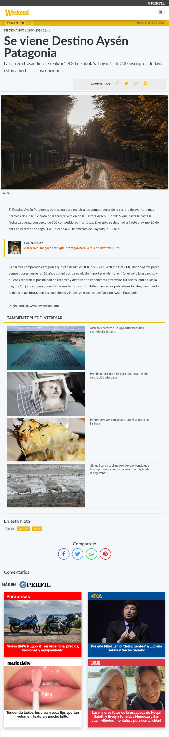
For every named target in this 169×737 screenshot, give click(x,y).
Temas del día (19, 23)
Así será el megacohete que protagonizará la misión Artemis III (69, 248)
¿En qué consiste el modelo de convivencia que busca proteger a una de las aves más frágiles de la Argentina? (119, 469)
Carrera (24, 529)
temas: (9, 528)
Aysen (37, 529)
